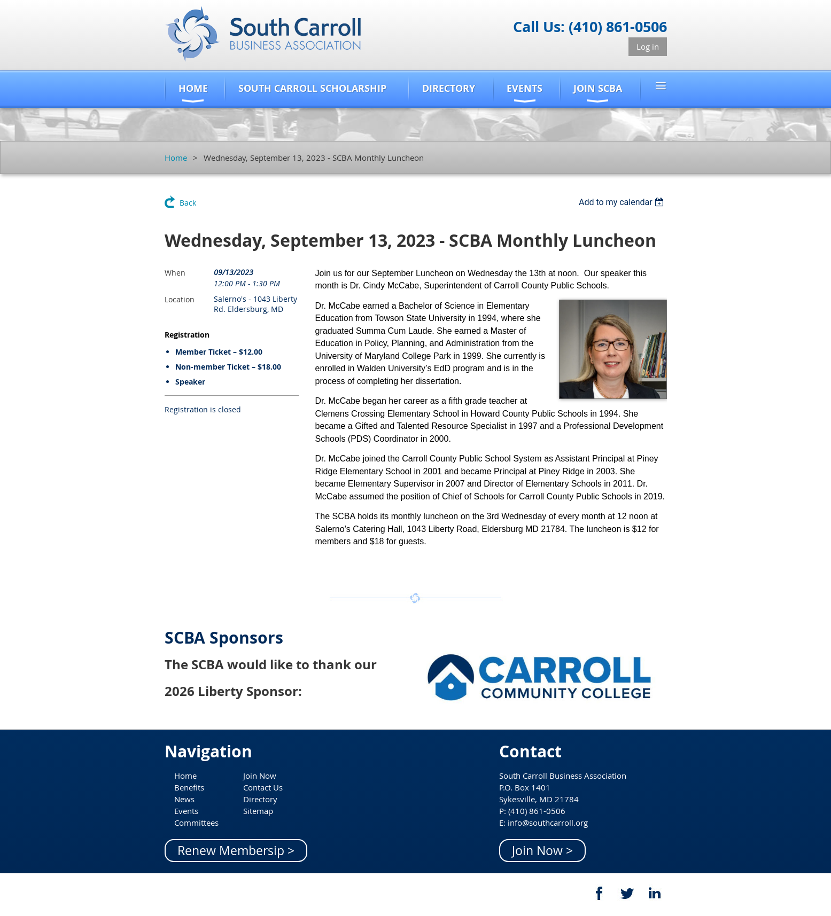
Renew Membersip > (235, 850)
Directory (260, 799)
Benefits (189, 787)
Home (176, 157)
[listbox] (623, 202)
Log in (647, 46)
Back (188, 203)
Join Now (259, 775)
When (175, 273)
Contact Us (263, 787)
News (184, 799)
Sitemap (258, 810)
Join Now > (542, 850)
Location (180, 299)
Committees (196, 822)
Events (186, 810)
